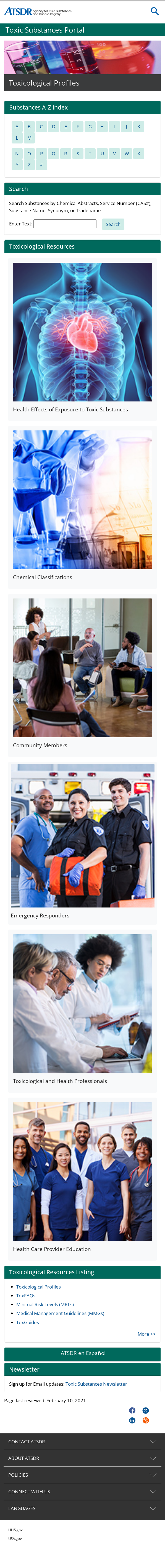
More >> (147, 1334)
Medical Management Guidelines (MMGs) (60, 1313)
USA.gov (15, 1538)
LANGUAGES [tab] (21, 1508)
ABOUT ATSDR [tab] (23, 1458)
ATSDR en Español (83, 1353)
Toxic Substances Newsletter (96, 1384)
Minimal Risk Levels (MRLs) (45, 1304)
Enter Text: (20, 223)
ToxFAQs (25, 1295)
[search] (155, 12)
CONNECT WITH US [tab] (29, 1491)
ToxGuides (27, 1322)
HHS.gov (15, 1529)
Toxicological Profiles (38, 1287)
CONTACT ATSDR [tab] (26, 1441)
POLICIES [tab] (18, 1475)
